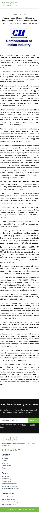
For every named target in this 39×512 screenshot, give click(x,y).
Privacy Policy (6, 479)
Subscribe (33, 420)
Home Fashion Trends (9, 504)
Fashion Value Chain (8, 497)
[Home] (9, 4)
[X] (5, 450)
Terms (24, 425)
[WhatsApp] (16, 450)
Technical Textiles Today (10, 502)
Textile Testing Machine (10, 486)
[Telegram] (19, 450)
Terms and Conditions (9, 484)
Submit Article (6, 465)
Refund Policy (6, 481)
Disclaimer (5, 476)
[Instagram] (8, 450)
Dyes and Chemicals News (10, 489)
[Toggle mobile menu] (35, 4)
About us (5, 458)
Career (4, 468)
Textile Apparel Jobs (8, 499)
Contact (4, 460)
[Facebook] (3, 450)
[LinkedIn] (11, 450)
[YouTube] (13, 450)
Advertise (5, 463)
